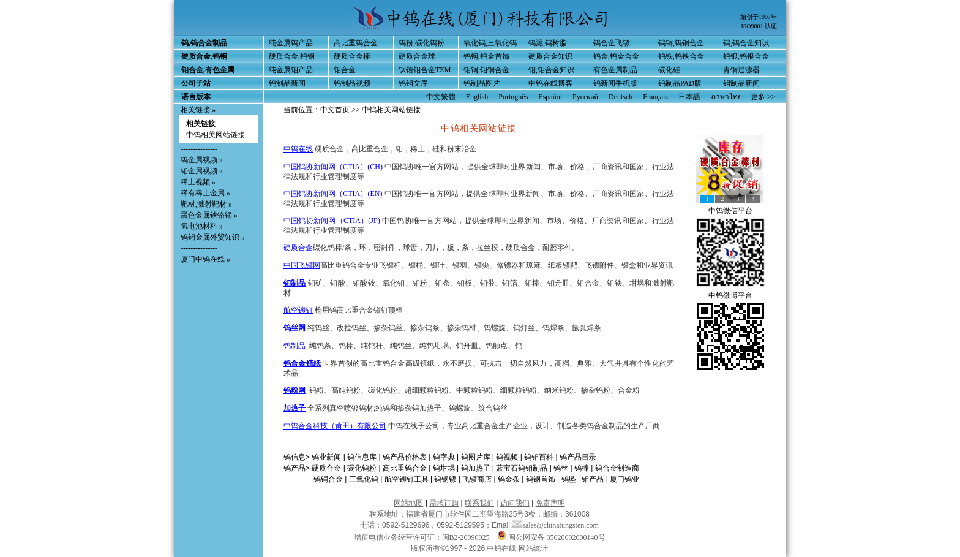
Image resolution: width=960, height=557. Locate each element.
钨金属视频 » (202, 160)
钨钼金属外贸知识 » (213, 237)
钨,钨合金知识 (746, 43)
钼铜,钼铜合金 (486, 70)
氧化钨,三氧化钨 (490, 43)
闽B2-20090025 (466, 537)
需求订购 (444, 503)
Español (550, 97)
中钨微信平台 (730, 211)
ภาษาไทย (726, 97)
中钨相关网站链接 (215, 135)
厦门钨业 (624, 479)
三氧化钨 (363, 479)
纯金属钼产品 (291, 70)
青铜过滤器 (741, 70)
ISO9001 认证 (759, 26)
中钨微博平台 (730, 295)
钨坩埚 (444, 468)
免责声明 (550, 503)
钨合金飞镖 (611, 43)
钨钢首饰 (540, 479)
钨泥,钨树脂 (547, 43)
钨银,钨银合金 (746, 56)
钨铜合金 (328, 479)
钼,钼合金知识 (551, 70)
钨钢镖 (445, 479)
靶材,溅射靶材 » (206, 204)
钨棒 (581, 468)
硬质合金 (298, 247)
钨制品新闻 (287, 83)
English (477, 97)
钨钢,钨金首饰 (486, 56)
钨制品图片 (481, 83)
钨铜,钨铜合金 (681, 43)
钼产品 (593, 479)
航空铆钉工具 (406, 479)
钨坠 (568, 479)
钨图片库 (475, 457)
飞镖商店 (477, 479)
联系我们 (479, 503)
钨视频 (507, 457)
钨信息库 (362, 457)
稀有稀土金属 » (205, 193)
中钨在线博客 (550, 83)
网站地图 (408, 503)
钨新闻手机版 (615, 83)
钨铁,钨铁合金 (681, 56)
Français (655, 97)
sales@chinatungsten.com (555, 525)
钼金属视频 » (202, 171)
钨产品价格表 (405, 457)
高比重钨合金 (356, 43)
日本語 (689, 97)
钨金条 (509, 479)
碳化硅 (669, 70)
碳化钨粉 (362, 468)
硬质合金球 (417, 56)
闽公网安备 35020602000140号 (551, 537)
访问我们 (515, 503)
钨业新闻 (326, 457)
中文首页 (335, 109)
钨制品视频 (352, 83)
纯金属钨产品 (291, 43)
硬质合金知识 (550, 56)
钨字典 (444, 457)
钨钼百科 (538, 457)
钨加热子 (475, 468)
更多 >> (763, 97)
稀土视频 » (198, 182)
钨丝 (560, 468)
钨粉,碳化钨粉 (421, 43)
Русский (585, 97)
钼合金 (345, 70)
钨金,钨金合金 (616, 56)
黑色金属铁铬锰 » (209, 215)
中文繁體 (441, 97)
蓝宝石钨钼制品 (521, 468)
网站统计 (533, 548)
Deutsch (620, 97)
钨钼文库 (413, 83)
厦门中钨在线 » (205, 259)
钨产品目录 (578, 457)
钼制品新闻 (741, 83)
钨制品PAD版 (680, 83)
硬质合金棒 (352, 56)
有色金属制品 (615, 70)
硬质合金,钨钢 (292, 56)
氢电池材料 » (202, 226)
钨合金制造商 (617, 468)
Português (513, 97)
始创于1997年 (758, 16)
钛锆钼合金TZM (425, 70)
